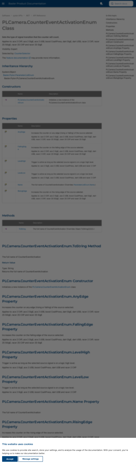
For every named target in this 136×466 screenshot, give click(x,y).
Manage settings (30, 459)
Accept (9, 459)
